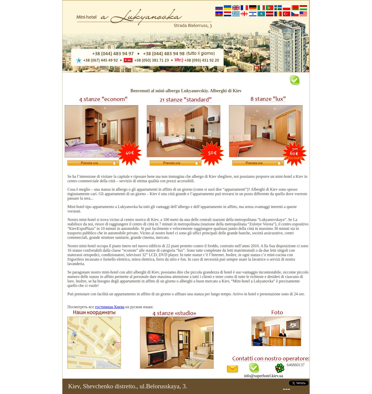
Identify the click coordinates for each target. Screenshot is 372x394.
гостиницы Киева (109, 307)
